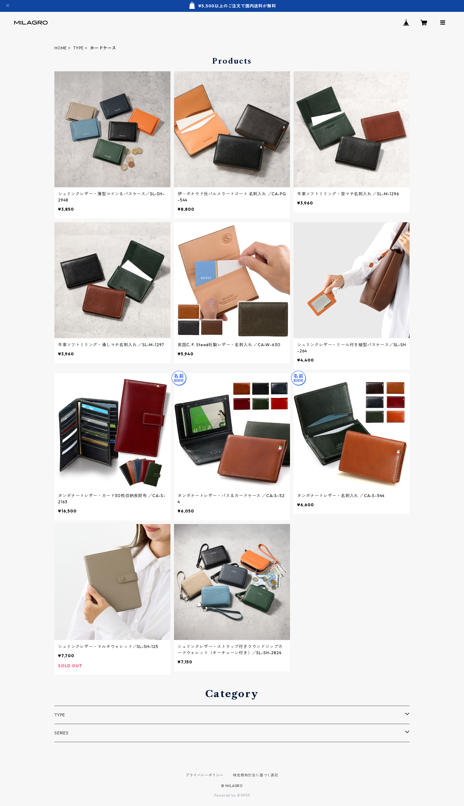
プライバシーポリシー (204, 775)
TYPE (78, 48)
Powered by (232, 795)
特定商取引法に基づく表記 (255, 775)
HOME (60, 48)
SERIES (61, 733)
